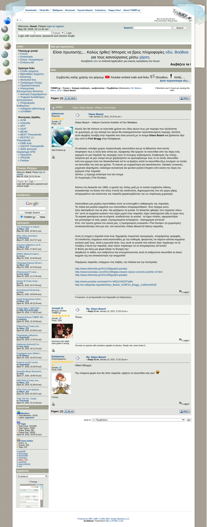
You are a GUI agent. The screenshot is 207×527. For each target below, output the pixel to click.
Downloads (31, 10)
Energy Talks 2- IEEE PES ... (29, 308)
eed (20, 466)
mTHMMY (26, 111)
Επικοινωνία (27, 62)
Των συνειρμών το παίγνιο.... (29, 227)
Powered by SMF (85, 519)
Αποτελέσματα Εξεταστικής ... (29, 290)
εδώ (169, 52)
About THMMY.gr (131, 10)
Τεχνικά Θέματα (85, 10)
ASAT (23, 128)
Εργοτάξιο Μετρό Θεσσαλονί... (30, 371)
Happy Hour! (114, 10)
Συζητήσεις (100, 10)
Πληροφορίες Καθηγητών (26, 104)
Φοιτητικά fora (28, 79)
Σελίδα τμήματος (29, 71)
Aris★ (22, 256)
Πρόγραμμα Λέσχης (31, 82)
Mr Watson (24, 355)
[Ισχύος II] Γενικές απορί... (28, 281)
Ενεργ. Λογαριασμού (31, 59)
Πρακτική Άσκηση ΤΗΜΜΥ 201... (31, 317)
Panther (24, 160)
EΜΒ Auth (26, 143)
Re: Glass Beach (96, 308)
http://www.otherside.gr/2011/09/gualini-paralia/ (101, 268)
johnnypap (23, 454)
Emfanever (58, 356)
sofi (21, 283)
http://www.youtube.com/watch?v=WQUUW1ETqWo (104, 281)
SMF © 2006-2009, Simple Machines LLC (112, 519)
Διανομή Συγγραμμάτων (33, 94)
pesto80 (22, 451)
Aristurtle (25, 123)
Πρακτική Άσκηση (30, 85)
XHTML (114, 521)
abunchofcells (24, 464)
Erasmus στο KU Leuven (27, 362)
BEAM (23, 131)
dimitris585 (23, 456)
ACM (23, 120)
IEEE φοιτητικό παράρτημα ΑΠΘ (27, 150)
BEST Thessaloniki (30, 134)
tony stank (24, 274)
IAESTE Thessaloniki (32, 146)
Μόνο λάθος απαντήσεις (27, 236)
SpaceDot (25, 154)
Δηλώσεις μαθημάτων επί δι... (29, 245)
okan (21, 374)
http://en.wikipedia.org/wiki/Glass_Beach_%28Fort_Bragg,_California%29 (115, 284)
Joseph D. (58, 308)
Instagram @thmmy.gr (32, 108)
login (49, 26)
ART (22, 125)
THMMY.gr (56, 88)
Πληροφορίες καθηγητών (27, 335)
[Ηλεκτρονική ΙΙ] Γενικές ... (28, 272)
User (21, 292)
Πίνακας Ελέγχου (27, 168)
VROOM (25, 157)
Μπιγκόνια (24, 238)
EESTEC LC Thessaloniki (25, 139)
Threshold (23, 401)
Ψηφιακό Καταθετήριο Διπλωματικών (30, 98)
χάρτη (144, 57)
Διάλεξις (23, 319)
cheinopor (23, 458)
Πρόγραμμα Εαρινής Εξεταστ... (30, 263)
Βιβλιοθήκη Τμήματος (32, 74)
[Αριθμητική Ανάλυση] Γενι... (29, 344)
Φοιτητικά (70, 10)
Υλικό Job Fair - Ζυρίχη (26, 399)
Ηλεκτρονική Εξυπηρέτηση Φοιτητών (30, 90)
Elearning (25, 76)
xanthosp (23, 462)
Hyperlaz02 (24, 337)
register (60, 26)
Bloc (108, 521)
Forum (24, 53)
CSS (121, 521)
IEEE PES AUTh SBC (28, 310)
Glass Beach (69, 90)
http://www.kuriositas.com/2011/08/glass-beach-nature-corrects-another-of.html (118, 271)
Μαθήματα (57, 10)
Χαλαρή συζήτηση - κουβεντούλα (88, 88)
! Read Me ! (44, 10)
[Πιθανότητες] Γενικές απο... (28, 326)
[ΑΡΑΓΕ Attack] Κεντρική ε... (29, 254)
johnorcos (58, 113)
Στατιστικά (23, 407)
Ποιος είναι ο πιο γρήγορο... (28, 390)
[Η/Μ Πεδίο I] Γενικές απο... (28, 380)
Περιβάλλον (112, 88)
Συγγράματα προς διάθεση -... (29, 353)
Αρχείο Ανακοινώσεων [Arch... (29, 299)
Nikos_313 (24, 229)
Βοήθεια (182, 52)
